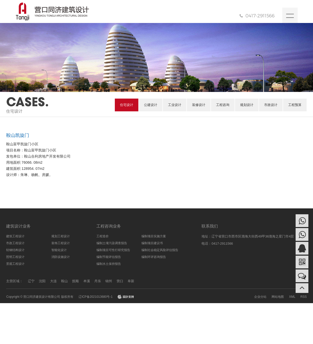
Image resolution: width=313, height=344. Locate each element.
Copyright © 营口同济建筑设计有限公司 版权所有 (39, 297)
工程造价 (102, 236)
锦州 (108, 281)
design (125, 297)
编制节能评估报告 (108, 257)
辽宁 (31, 281)
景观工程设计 (15, 264)
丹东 (97, 281)
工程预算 (294, 105)
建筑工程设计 (15, 236)
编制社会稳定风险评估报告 (159, 250)
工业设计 (174, 105)
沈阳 (42, 281)
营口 (120, 281)
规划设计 (246, 105)
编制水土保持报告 (108, 264)
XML (292, 297)
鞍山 (64, 281)
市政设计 (270, 105)
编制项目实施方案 (153, 236)
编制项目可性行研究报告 (113, 250)
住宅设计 (126, 105)
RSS (303, 297)
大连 (53, 281)
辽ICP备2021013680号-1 (96, 297)
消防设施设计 (60, 257)
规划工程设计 (60, 236)
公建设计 (150, 105)
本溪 (86, 281)
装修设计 (198, 105)
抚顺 (75, 281)
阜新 (131, 281)
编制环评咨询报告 (153, 257)
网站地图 (278, 297)
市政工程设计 (15, 243)
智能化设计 (59, 250)
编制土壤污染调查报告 (111, 243)
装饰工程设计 (60, 243)
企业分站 (260, 297)
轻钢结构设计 (15, 250)
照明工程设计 (15, 257)
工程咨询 (222, 105)
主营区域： (14, 281)
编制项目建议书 (152, 243)
